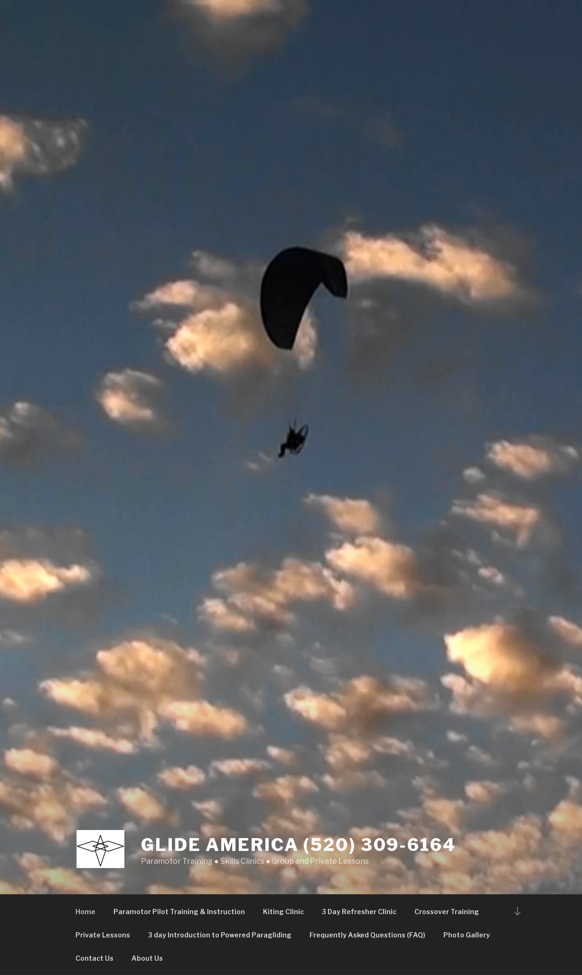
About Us (147, 958)
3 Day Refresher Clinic (359, 911)
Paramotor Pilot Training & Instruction (179, 911)
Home (85, 911)
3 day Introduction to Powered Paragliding (219, 935)
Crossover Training (446, 911)
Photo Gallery (466, 935)
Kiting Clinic (283, 911)
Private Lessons (102, 935)
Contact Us (94, 958)
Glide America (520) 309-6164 (298, 844)
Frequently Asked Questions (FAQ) (367, 935)
